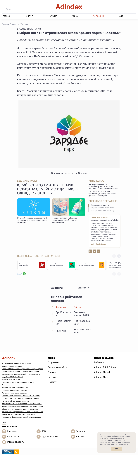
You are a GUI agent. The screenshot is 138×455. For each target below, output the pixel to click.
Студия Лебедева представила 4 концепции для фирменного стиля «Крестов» (32, 220)
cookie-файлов (118, 440)
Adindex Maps (101, 377)
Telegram (80, 431)
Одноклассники (50, 436)
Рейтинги (99, 362)
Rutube (80, 436)
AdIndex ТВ (98, 16)
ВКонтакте (13, 436)
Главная (5, 24)
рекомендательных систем (110, 444)
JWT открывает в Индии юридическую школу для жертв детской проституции (102, 194)
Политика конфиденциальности (14, 390)
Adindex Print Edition (105, 367)
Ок (116, 448)
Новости (15, 24)
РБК (28, 52)
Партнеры (53, 372)
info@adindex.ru (15, 442)
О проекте (53, 362)
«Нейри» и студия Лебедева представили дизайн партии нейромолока (64, 220)
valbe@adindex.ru (98, 244)
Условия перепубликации (12, 366)
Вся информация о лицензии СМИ (15, 388)
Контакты (12, 431)
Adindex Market (102, 372)
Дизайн (24, 24)
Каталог (52, 377)
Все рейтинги (84, 288)
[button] (119, 256)
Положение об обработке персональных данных (21, 396)
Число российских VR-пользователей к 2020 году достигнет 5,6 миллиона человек (103, 186)
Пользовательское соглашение (14, 393)
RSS (44, 431)
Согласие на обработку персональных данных (20, 398)
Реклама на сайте (57, 367)
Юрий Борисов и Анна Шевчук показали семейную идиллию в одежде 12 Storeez (47, 189)
